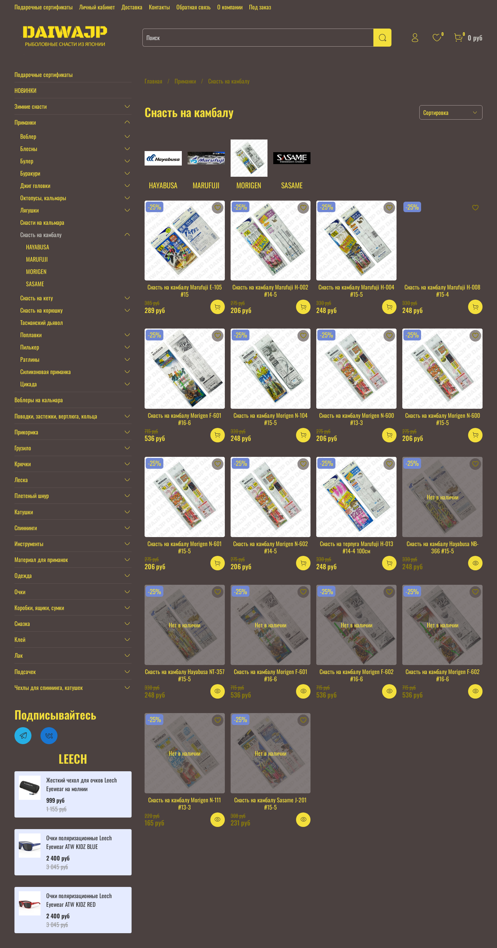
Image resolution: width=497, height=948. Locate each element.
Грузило (22, 447)
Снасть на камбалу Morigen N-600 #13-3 (356, 419)
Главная (153, 81)
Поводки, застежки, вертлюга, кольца (55, 416)
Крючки (22, 463)
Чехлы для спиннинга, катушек (48, 687)
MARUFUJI (37, 259)
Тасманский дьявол (41, 322)
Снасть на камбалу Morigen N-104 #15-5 (270, 419)
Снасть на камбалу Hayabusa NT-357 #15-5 (184, 675)
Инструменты (28, 543)
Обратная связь (193, 7)
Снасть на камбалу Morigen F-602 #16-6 (357, 675)
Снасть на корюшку (41, 310)
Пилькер (29, 347)
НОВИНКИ (25, 90)
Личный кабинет (97, 7)
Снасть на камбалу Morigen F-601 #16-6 (184, 419)
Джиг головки (35, 185)
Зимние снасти (30, 106)
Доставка (131, 7)
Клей (19, 639)
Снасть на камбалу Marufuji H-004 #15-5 (356, 291)
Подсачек (25, 671)
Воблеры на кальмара (38, 399)
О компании (230, 7)
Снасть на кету (36, 297)
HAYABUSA (37, 247)
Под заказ (260, 7)
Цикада (28, 383)
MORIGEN (36, 271)
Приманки (185, 81)
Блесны (28, 148)
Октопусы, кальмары (43, 197)
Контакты (159, 7)
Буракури (30, 173)
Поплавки (31, 334)
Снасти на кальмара (42, 222)
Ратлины (29, 359)
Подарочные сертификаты (43, 7)
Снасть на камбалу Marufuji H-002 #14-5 (270, 291)
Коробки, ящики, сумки (39, 607)
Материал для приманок (41, 559)
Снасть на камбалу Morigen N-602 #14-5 (270, 547)
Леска (21, 479)
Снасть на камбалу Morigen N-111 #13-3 (184, 803)
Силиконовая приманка (45, 371)
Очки (19, 591)
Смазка (22, 623)
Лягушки (29, 210)
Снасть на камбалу (40, 234)
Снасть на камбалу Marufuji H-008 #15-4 (442, 291)
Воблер (28, 136)
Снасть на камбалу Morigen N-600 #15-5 (442, 419)
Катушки (23, 511)
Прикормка (26, 432)
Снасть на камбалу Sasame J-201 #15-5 (270, 803)
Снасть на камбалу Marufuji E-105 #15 (184, 291)
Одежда (23, 575)
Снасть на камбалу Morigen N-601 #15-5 (184, 547)
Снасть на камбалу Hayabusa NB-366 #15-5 (443, 547)
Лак (18, 655)
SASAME (35, 283)
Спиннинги (25, 527)
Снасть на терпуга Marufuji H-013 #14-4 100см (356, 547)
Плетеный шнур (31, 495)
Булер (26, 160)
